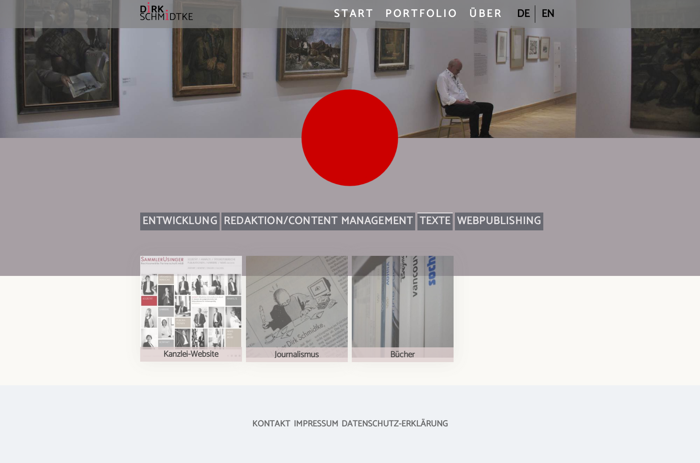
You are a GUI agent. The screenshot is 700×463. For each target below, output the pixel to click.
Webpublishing (499, 221)
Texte (435, 221)
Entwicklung (179, 221)
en (548, 14)
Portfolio (421, 14)
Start (354, 14)
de (523, 14)
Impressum (316, 424)
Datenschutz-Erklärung (395, 424)
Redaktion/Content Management (318, 221)
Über (486, 14)
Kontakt (271, 424)
